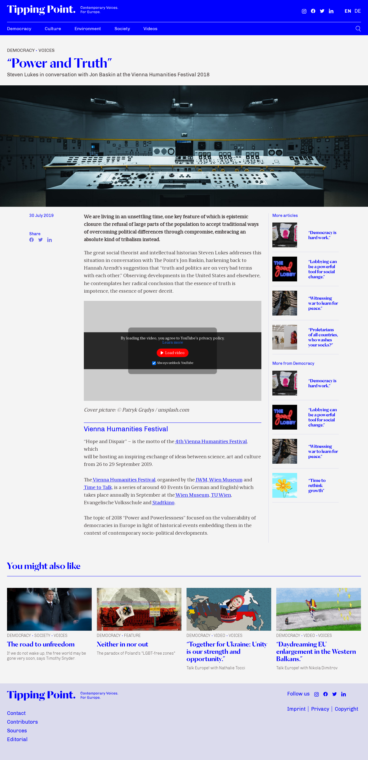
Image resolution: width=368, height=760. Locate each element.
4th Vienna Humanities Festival (211, 442)
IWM (201, 480)
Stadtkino (163, 503)
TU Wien (221, 495)
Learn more (172, 343)
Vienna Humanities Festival (124, 480)
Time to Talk (98, 487)
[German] (357, 11)
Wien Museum (226, 480)
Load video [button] (175, 353)
